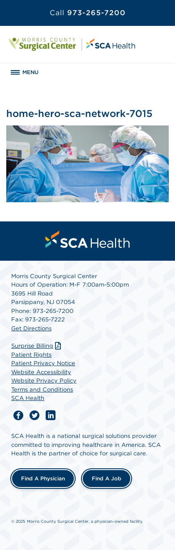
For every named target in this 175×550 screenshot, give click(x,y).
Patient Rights (31, 354)
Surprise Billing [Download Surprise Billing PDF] (37, 345)
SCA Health (27, 398)
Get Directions (31, 328)
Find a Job (106, 478)
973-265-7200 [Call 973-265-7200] (88, 12)
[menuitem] (88, 239)
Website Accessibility (41, 372)
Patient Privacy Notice (43, 363)
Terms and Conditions (42, 389)
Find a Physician (43, 478)
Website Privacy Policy (44, 380)
